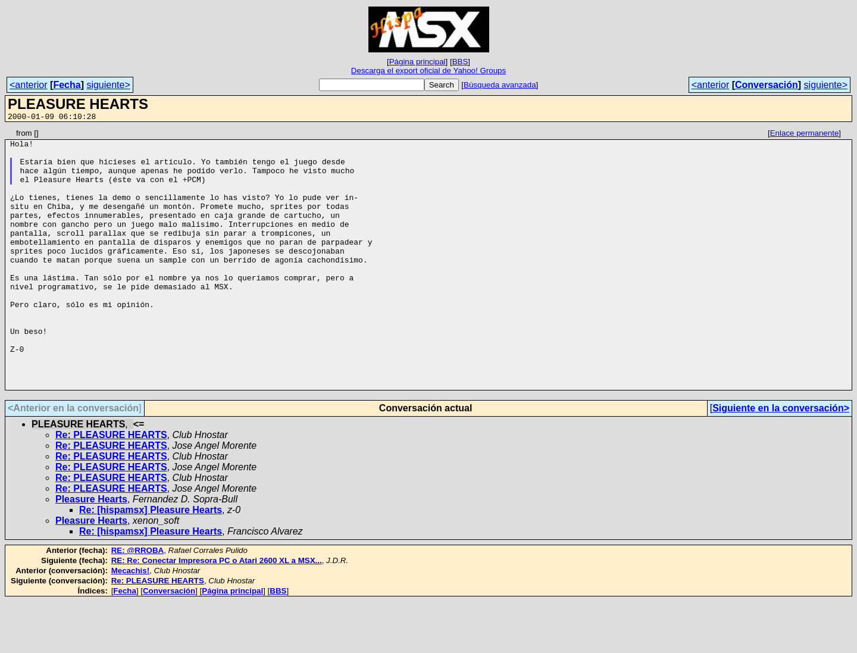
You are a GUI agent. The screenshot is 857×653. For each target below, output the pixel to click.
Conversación (766, 85)
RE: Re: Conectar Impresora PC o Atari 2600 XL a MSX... (216, 612)
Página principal (417, 61)
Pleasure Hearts (91, 551)
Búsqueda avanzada (500, 84)
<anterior (29, 85)
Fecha (66, 85)
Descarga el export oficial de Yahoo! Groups (428, 70)
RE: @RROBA (137, 602)
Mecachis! (130, 622)
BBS (460, 61)
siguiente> (108, 85)
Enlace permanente (804, 134)
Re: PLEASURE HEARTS (111, 487)
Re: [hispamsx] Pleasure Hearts (150, 562)
